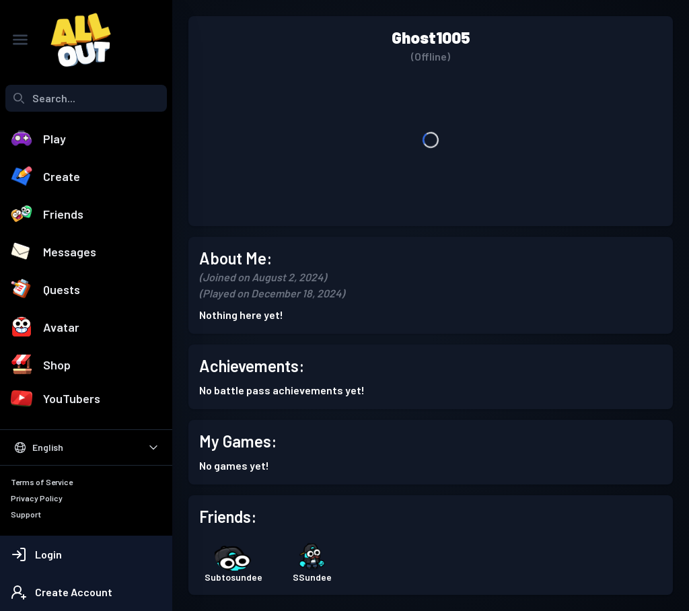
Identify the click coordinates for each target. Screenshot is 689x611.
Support (26, 514)
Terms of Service (42, 482)
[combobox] (86, 98)
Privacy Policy (37, 498)
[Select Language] (86, 447)
